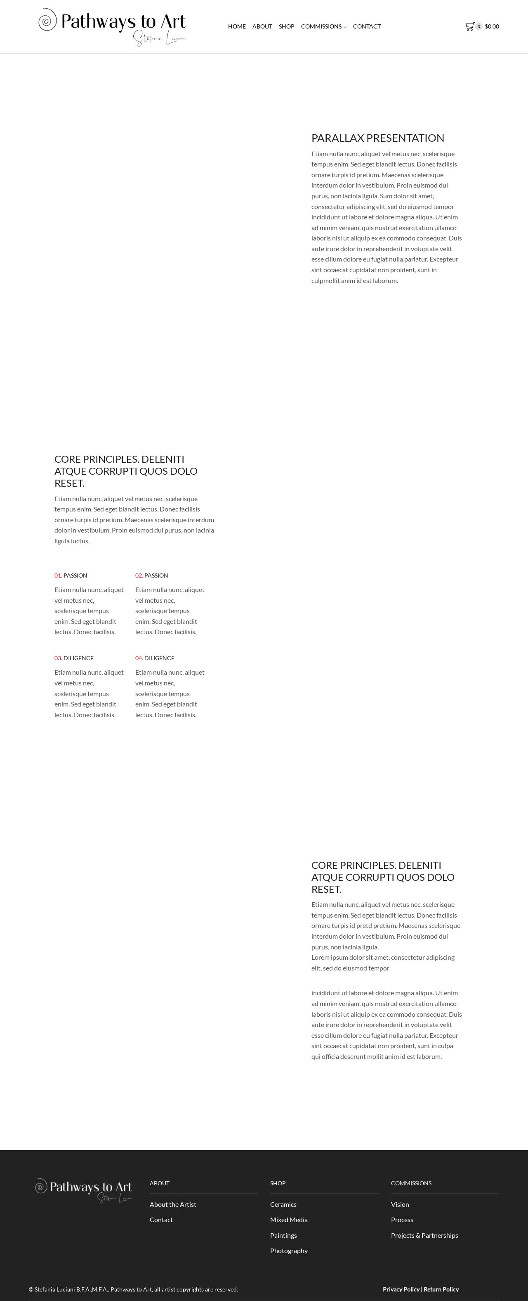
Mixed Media (289, 1219)
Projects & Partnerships (424, 1235)
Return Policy (441, 1289)
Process (402, 1219)
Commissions (323, 26)
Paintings (283, 1235)
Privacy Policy (401, 1289)
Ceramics (283, 1204)
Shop (287, 26)
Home (237, 26)
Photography (289, 1250)
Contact (367, 26)
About (262, 26)
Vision (400, 1204)
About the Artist (173, 1204)
